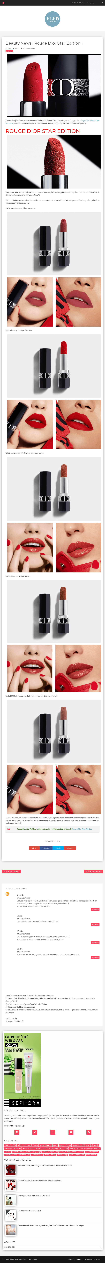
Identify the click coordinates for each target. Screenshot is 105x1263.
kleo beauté (19, 1259)
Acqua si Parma (45, 1145)
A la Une (9, 51)
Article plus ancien (93, 871)
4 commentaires (29, 49)
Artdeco (15, 1152)
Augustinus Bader (63, 1152)
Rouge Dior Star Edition (82, 829)
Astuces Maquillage (33, 1152)
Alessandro (77, 1145)
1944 (6, 1145)
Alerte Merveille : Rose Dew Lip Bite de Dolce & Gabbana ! (39, 1181)
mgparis (20, 895)
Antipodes (64, 1148)
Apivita (72, 1148)
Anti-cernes (53, 1148)
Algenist (86, 1145)
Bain (71, 1155)
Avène (59, 1155)
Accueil (71, 1259)
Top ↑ (99, 1259)
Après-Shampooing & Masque (88, 1148)
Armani (7, 1152)
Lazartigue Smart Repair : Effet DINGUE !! (34, 1196)
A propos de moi (89, 1259)
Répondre (95, 909)
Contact (79, 1259)
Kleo (9, 49)
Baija (66, 1155)
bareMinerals (91, 1155)
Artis (22, 1152)
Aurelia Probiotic (91, 1152)
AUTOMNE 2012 (11, 1155)
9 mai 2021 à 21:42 (23, 952)
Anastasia (8, 1148)
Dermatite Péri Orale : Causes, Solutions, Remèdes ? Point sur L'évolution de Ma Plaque (51, 1226)
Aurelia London (77, 1152)
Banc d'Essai (79, 1155)
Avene (53, 1155)
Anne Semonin (28, 1148)
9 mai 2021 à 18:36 (23, 898)
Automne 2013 (24, 1155)
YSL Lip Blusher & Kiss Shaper (29, 1211)
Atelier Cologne (48, 1152)
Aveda (46, 1155)
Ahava (68, 1145)
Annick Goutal (41, 1148)
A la (14, 1145)
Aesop (61, 1145)
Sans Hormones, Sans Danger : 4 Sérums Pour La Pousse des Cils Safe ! (45, 1166)
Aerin (55, 1145)
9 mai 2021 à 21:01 (23, 934)
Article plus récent (11, 871)
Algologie (94, 1145)
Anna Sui (17, 1148)
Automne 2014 (36, 1155)
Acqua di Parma (32, 1145)
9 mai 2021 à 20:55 (23, 919)
